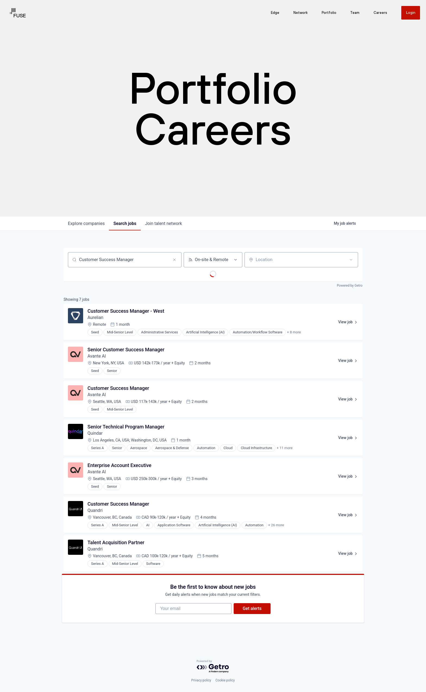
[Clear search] (174, 260)
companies (86, 223)
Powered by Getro (349, 285)
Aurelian (95, 317)
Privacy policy (201, 680)
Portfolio (328, 13)
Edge (275, 13)
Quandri (95, 510)
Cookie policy (225, 680)
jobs (124, 223)
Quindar (95, 433)
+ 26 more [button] (276, 525)
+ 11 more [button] (284, 448)
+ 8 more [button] (294, 332)
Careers (380, 13)
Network (300, 13)
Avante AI (96, 356)
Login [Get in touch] (410, 13)
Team (354, 13)
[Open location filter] (351, 260)
